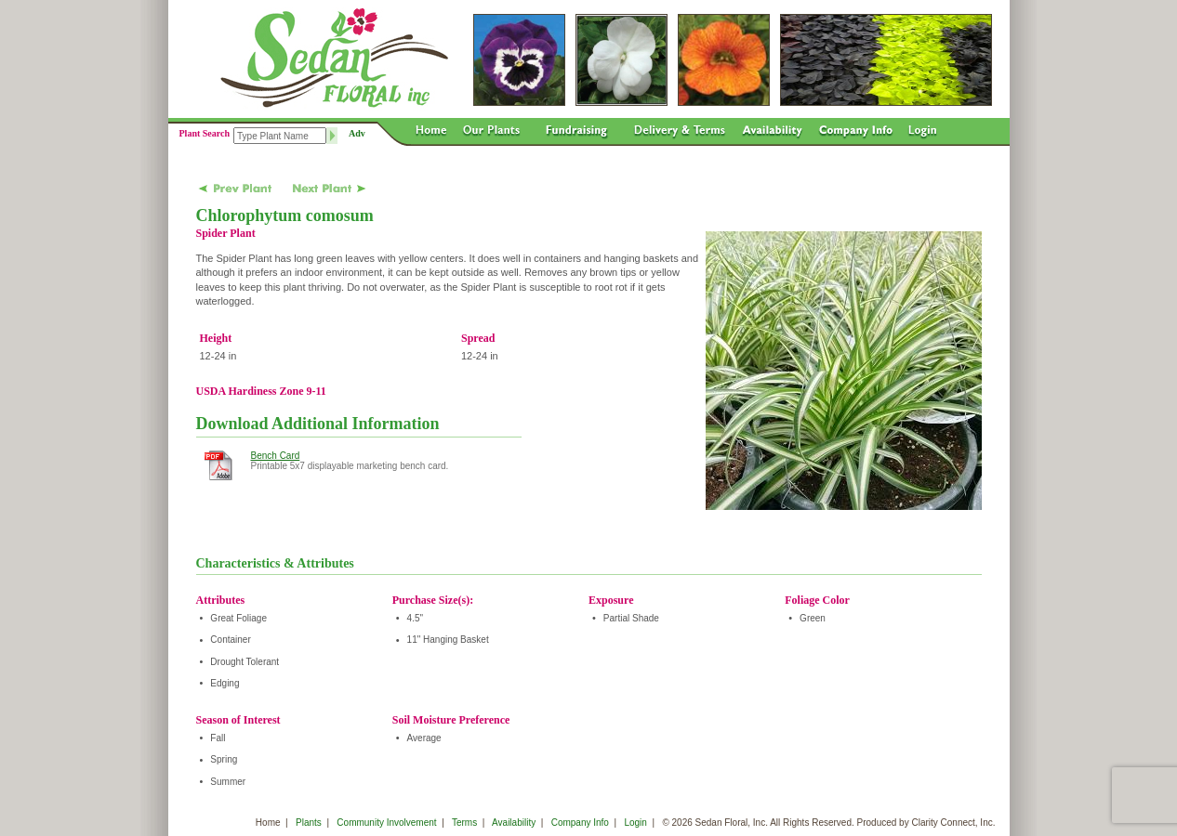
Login (635, 822)
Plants (309, 822)
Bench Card (275, 456)
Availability (514, 822)
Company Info (580, 822)
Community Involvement (386, 822)
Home (268, 822)
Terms (464, 822)
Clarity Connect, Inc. (953, 822)
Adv (357, 133)
